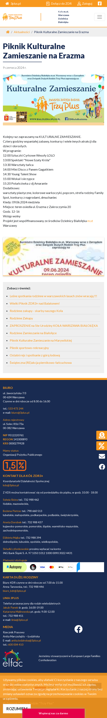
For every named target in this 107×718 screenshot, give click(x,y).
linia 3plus (11, 598)
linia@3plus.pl (19, 619)
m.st (90, 221)
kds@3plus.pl (11, 485)
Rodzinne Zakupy (21, 318)
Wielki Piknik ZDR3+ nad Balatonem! (35, 303)
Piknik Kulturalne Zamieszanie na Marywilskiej (41, 340)
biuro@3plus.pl (20, 412)
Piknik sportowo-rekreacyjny (29, 348)
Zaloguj (84, 4)
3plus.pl (13, 3)
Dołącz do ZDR (59, 4)
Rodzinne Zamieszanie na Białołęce (33, 333)
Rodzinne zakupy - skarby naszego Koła (36, 311)
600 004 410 (15, 644)
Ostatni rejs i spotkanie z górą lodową (35, 355)
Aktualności (22, 32)
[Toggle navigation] (99, 17)
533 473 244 (15, 408)
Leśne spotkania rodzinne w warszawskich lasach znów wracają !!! (53, 296)
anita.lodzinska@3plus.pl (26, 640)
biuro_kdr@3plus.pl (14, 590)
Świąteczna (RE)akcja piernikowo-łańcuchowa (41, 362)
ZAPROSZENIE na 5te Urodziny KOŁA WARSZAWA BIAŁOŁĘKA (54, 325)
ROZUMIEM (16, 708)
